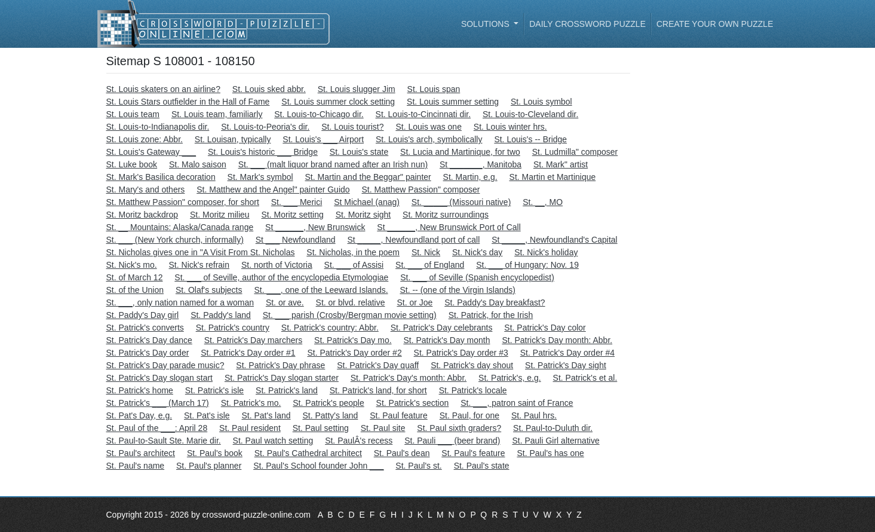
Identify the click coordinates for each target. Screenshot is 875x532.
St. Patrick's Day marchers (253, 340)
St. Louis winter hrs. (510, 127)
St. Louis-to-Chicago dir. (318, 114)
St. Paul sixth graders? (459, 428)
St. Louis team (133, 114)
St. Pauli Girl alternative (555, 440)
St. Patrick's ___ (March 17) (157, 403)
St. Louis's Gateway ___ (151, 152)
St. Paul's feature (473, 453)
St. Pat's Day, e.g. (139, 415)
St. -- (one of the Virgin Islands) (457, 290)
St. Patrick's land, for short (378, 390)
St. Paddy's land (221, 315)
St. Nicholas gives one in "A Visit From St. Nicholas (200, 252)
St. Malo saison (197, 164)
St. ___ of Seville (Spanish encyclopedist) (477, 277)
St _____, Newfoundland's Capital (554, 239)
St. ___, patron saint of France (516, 403)
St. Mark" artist (560, 164)
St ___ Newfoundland (296, 239)
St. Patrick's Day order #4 (567, 352)
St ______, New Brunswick (315, 227)
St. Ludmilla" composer (575, 152)
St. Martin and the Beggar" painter (368, 177)
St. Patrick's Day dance (149, 340)
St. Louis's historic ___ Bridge (263, 152)
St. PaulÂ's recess (358, 440)
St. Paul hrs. (534, 415)
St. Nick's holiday (546, 252)
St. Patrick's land (287, 390)
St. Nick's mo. (131, 265)
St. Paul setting (321, 428)
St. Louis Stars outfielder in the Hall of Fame (188, 101)
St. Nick (426, 252)
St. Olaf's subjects (209, 290)
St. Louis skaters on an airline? (163, 89)
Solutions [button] (486, 24)
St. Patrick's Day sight (565, 365)
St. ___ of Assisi (354, 265)
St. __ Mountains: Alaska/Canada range (180, 227)
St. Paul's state (481, 465)
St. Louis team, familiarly (217, 114)
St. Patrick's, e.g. (509, 378)
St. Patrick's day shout (472, 365)
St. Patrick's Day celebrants (442, 327)
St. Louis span (433, 89)
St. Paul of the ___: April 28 (157, 428)
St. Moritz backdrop (142, 214)
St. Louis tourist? (352, 127)
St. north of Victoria (276, 265)
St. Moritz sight (363, 214)
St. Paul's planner (208, 465)
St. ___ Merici (297, 202)
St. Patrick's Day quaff (378, 365)
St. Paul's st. (418, 465)
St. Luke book (132, 164)
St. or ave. (285, 302)
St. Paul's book (214, 453)
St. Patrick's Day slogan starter (282, 378)
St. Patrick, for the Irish (491, 315)
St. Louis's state (359, 152)
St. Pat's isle (207, 415)
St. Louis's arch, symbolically (429, 139)
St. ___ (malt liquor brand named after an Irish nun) (333, 164)
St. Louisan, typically (233, 139)
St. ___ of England (429, 265)
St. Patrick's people (328, 403)
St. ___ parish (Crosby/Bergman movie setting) (350, 315)
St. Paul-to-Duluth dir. (552, 428)
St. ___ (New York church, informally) (175, 239)
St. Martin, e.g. (470, 177)
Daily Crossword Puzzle (587, 24)
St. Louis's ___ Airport (323, 139)
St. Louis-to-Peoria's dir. (265, 127)
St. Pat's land (265, 415)
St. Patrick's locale (473, 390)
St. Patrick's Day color (545, 327)
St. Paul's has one (550, 453)
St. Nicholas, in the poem (353, 252)
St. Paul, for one (469, 415)
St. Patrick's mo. (251, 403)
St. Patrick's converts (145, 327)
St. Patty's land (330, 415)
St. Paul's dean (402, 453)
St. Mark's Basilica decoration (161, 177)
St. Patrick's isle (214, 390)
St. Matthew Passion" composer (420, 189)
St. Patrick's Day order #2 (354, 352)
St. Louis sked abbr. (269, 89)
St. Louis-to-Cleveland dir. (530, 114)
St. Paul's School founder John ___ (318, 465)
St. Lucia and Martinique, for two (460, 152)
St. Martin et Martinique (552, 177)
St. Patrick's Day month (446, 340)
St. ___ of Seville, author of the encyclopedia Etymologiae (281, 277)
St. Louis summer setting (453, 101)
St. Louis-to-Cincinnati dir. (423, 114)
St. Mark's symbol (260, 177)
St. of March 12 (134, 277)
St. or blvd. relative (350, 302)
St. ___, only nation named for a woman (180, 302)
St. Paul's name (135, 465)
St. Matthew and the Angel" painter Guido (273, 189)
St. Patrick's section (412, 403)
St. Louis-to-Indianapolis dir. (158, 127)
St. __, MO (543, 202)
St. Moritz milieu (220, 214)
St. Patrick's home (139, 390)
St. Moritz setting (292, 214)
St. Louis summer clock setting (338, 101)
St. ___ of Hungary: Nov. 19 (527, 265)
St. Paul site (383, 428)
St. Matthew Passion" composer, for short (182, 202)
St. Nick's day (477, 252)
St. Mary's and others (145, 189)
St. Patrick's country (232, 327)
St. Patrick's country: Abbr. (330, 327)
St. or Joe (414, 302)
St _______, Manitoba (480, 164)
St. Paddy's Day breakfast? (494, 302)
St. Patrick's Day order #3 (461, 352)
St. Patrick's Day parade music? (165, 365)
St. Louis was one (428, 127)
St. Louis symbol (541, 101)
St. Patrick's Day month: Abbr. (557, 340)
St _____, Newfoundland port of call (413, 239)
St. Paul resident (250, 428)
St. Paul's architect (141, 453)
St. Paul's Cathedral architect (308, 453)
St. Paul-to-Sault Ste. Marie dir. (163, 440)
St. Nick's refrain (199, 265)
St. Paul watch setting (273, 440)
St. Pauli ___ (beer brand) (452, 440)
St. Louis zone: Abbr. (144, 139)
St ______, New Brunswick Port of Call (448, 227)
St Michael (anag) (367, 202)
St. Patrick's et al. (585, 378)
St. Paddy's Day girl (142, 315)
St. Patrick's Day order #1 (248, 352)
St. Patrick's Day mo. (352, 340)
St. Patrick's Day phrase (280, 365)
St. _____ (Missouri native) (461, 202)
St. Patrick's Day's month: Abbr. (408, 378)
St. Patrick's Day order (147, 352)
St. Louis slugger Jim (356, 89)
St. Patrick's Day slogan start (159, 378)
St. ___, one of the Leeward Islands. (321, 290)
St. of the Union (135, 290)
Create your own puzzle (714, 24)
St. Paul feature (399, 415)
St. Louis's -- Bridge (530, 139)
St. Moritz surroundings (446, 214)
